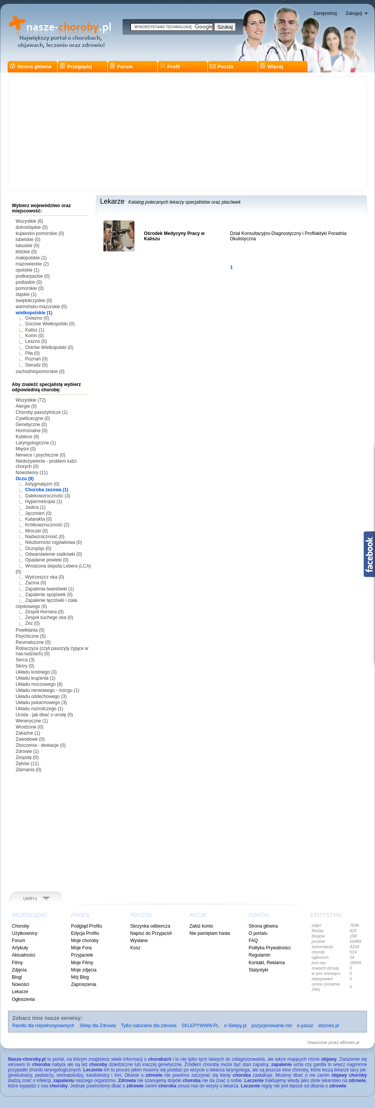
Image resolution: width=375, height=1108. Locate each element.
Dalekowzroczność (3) (47, 496)
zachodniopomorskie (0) (40, 371)
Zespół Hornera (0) (44, 611)
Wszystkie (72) (31, 400)
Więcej (271, 66)
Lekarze (20, 991)
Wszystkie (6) (29, 221)
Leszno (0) (36, 341)
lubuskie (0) (27, 245)
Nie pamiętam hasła (209, 933)
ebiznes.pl (328, 1025)
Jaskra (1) (35, 507)
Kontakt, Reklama (267, 962)
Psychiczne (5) (31, 636)
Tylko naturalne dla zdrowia (148, 1025)
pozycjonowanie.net (272, 1025)
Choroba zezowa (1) (46, 489)
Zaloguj (354, 13)
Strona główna (31, 66)
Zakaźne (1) (28, 733)
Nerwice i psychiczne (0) (40, 455)
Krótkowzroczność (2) (47, 524)
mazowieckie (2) (32, 264)
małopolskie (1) (31, 258)
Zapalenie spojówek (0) (49, 594)
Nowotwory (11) (32, 472)
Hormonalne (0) (31, 430)
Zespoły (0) (27, 757)
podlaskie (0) (29, 282)
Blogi (17, 977)
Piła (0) (32, 353)
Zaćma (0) (35, 582)
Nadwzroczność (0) (45, 536)
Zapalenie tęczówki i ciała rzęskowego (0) (46, 603)
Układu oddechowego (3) (41, 696)
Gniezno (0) (37, 318)
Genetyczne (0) (31, 424)
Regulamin (259, 955)
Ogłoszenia (23, 999)
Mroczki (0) (36, 531)
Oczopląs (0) (38, 548)
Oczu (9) (25, 478)
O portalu (258, 933)
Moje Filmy (82, 962)
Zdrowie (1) (27, 751)
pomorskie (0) (30, 288)
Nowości (20, 984)
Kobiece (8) (27, 436)
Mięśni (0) (26, 449)
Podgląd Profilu (86, 926)
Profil (170, 66)
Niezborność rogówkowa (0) (53, 542)
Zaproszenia (83, 984)
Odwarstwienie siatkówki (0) (53, 554)
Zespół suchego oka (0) (49, 617)
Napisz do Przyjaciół (150, 933)
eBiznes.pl (349, 1042)
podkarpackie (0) (33, 276)
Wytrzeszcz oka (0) (44, 577)
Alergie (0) (26, 406)
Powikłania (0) (30, 630)
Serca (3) (25, 660)
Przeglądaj (76, 66)
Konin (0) (34, 335)
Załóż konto (201, 926)
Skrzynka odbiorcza (150, 926)
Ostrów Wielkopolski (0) (49, 347)
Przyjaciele (82, 955)
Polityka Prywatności (270, 947)
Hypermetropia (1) (43, 501)
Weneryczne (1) (32, 721)
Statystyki (258, 970)
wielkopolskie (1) (34, 312)
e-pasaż (305, 1025)
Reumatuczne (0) (33, 642)
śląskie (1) (26, 294)
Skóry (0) (25, 666)
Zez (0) (32, 623)
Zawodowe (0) (30, 739)
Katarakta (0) (38, 519)
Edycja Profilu (85, 933)
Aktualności (23, 955)
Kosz (135, 947)
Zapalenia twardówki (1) (49, 589)
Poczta (221, 66)
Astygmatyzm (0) (42, 484)
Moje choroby (85, 940)
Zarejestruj (325, 13)
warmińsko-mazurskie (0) (41, 306)
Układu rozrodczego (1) (39, 708)
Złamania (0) (28, 769)
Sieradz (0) (36, 365)
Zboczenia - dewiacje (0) (41, 745)
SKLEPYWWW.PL (200, 1025)
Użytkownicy (24, 933)
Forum (121, 66)
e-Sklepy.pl (235, 1025)
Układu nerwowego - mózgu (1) (47, 690)
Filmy (17, 962)
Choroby (20, 926)
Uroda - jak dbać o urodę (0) (44, 714)
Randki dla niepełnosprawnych (43, 1025)
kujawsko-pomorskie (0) (40, 233)
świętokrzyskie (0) (34, 300)
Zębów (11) (27, 763)
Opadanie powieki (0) (46, 560)
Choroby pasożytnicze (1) (42, 412)
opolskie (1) (27, 270)
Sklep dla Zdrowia (97, 1025)
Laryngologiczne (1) (36, 442)
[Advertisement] (187, 133)
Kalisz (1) (34, 330)
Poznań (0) (36, 359)
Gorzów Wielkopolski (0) (49, 323)
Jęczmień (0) (38, 513)
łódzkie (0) (26, 251)
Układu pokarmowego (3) (41, 702)
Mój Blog (80, 977)
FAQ (253, 940)
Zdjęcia (19, 970)
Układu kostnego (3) (36, 672)
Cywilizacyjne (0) (33, 418)
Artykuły (20, 947)
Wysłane (139, 940)
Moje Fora (81, 947)
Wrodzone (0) (29, 727)
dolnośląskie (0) (32, 227)
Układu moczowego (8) (39, 684)
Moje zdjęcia (84, 970)
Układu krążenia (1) (35, 678)
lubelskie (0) (28, 239)
